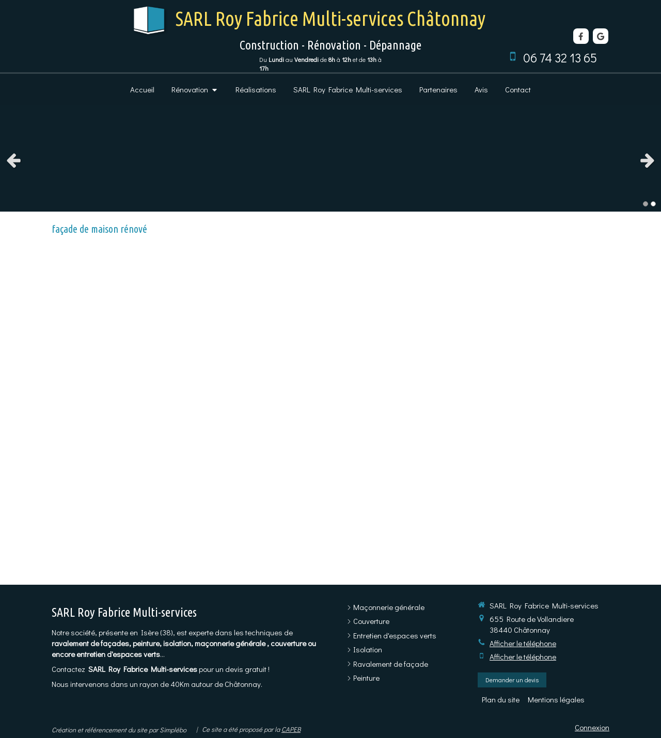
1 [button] (645, 203)
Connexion (592, 727)
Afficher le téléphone (523, 643)
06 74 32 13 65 (560, 58)
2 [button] (653, 203)
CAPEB (291, 729)
